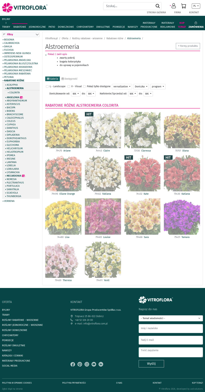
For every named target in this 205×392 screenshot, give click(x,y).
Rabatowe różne (14, 80)
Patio (52, 26)
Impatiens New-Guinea (17, 53)
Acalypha (12, 85)
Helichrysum (15, 148)
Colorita (14, 92)
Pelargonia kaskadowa (18, 67)
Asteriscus (13, 104)
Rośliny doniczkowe (14, 330)
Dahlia (8, 46)
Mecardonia (14, 176)
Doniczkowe (66, 26)
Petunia (9, 77)
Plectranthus (15, 182)
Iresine (11, 158)
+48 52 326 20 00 (81, 320)
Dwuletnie (103, 26)
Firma (177, 12)
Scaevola (12, 193)
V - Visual (76, 86)
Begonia (9, 39)
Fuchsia (9, 50)
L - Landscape (57, 86)
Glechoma (13, 145)
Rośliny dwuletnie (13, 345)
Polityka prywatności (74, 383)
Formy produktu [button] (189, 46)
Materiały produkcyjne (149, 24)
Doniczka (140, 86)
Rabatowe (19, 26)
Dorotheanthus (16, 138)
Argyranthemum (17, 100)
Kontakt (194, 12)
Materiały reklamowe (167, 24)
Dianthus (12, 128)
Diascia (11, 131)
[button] (173, 6)
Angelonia (13, 97)
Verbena (9, 201)
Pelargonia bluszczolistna (21, 63)
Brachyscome (15, 114)
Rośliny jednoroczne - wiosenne (22, 325)
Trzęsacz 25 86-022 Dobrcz (87, 316)
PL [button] (195, 5)
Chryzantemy (85, 26)
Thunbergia (14, 196)
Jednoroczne (37, 26)
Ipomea (11, 155)
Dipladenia (13, 135)
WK (75, 93)
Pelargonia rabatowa (17, 73)
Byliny (6, 309)
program (157, 86)
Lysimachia (13, 172)
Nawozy (133, 26)
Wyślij (151, 364)
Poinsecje (119, 26)
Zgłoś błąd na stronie (12, 389)
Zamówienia (196, 24)
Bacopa (11, 107)
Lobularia (13, 169)
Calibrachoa (11, 43)
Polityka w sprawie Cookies (17, 383)
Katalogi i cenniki (12, 355)
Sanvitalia (13, 189)
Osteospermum (13, 56)
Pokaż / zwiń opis (57, 54)
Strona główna (156, 12)
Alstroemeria (15, 88)
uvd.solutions (196, 389)
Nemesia (11, 179)
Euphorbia (13, 141)
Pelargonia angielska (17, 60)
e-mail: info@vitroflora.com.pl (89, 323)
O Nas (119, 383)
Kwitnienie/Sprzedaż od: (113, 93)
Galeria (52, 78)
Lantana (11, 162)
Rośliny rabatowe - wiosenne (20, 320)
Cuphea (11, 124)
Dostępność (69, 78)
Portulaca (13, 186)
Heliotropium (15, 152)
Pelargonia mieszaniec (18, 70)
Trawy (6, 314)
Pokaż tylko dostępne (99, 86)
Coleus (11, 121)
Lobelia (11, 165)
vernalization (121, 86)
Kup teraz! (182, 24)
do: (83, 93)
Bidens (11, 111)
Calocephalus (15, 118)
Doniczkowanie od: (59, 93)
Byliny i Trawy (6, 23)
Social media (9, 365)
